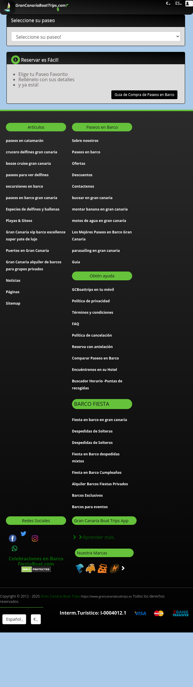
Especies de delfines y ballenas (32, 209)
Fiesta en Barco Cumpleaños (97, 472)
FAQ (75, 323)
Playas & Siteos (19, 220)
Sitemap (13, 303)
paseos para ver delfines (27, 174)
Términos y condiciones (92, 312)
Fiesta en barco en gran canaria (99, 419)
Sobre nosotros (85, 140)
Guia (76, 261)
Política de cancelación (92, 335)
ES (178, 3)
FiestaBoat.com (36, 564)
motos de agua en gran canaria (99, 220)
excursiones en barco (24, 186)
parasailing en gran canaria (96, 250)
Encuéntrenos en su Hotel (94, 369)
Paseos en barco (86, 152)
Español (14, 619)
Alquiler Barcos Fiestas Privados (100, 483)
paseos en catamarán (24, 140)
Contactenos (83, 186)
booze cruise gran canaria (28, 163)
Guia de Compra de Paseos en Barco (144, 94)
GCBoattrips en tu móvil (93, 289)
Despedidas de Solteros (92, 442)
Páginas (12, 291)
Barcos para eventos (90, 506)
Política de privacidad (91, 300)
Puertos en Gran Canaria (27, 250)
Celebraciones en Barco (36, 558)
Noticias (13, 280)
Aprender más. (93, 537)
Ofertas (78, 163)
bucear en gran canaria (92, 197)
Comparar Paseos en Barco (95, 358)
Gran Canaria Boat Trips (86, 596)
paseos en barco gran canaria (31, 197)
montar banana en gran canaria (100, 209)
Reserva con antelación (92, 346)
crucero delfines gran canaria (31, 152)
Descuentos (82, 174)
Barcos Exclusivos (87, 495)
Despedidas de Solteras (92, 431)
